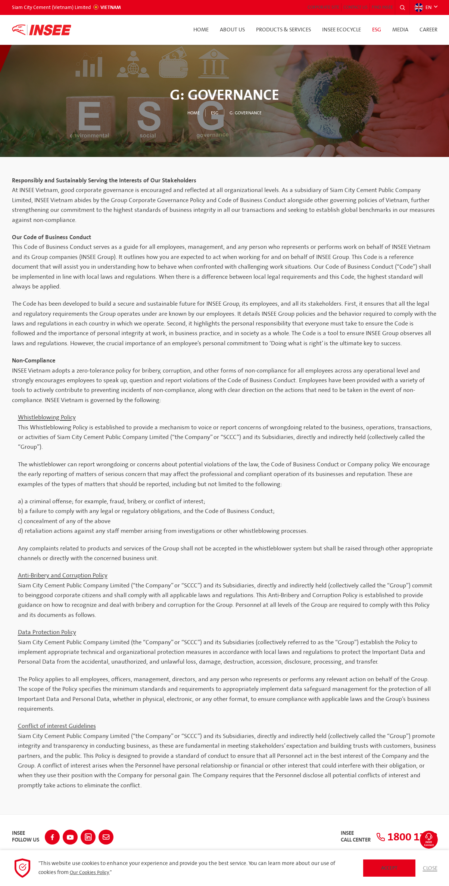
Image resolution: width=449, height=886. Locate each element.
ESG (376, 30)
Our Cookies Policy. (92, 872)
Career (428, 30)
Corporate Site (293, 7)
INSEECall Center (332, 834)
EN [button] (422, 7)
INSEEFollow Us (25, 834)
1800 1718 (395, 834)
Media (400, 30)
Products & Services (283, 30)
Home (201, 30)
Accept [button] (387, 868)
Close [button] (429, 868)
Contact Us (336, 7)
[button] (399, 7)
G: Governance (248, 113)
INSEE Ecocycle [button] (341, 30)
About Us (232, 30)
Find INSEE (373, 7)
